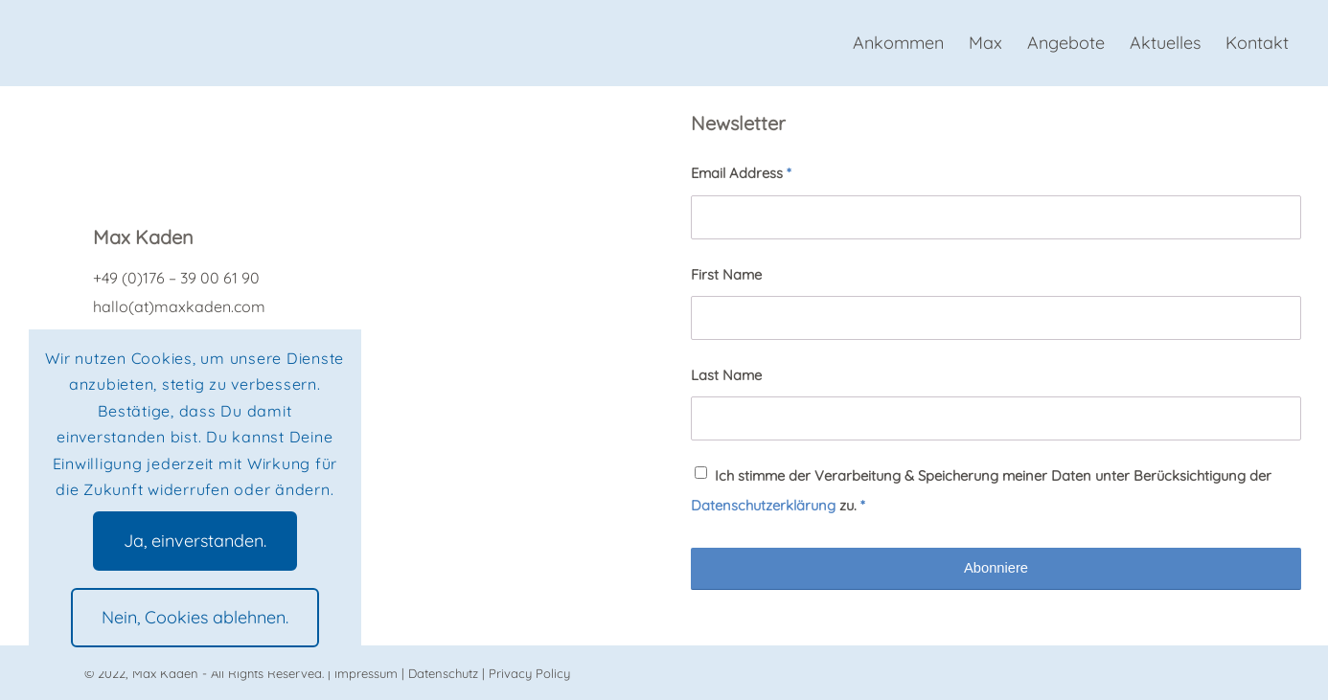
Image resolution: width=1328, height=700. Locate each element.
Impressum (366, 673)
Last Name (726, 375)
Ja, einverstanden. (195, 541)
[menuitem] (898, 43)
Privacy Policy (529, 673)
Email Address (741, 173)
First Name (726, 274)
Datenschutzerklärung (763, 505)
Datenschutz (443, 673)
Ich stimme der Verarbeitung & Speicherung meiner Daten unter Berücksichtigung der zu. (981, 489)
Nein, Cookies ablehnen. (195, 617)
